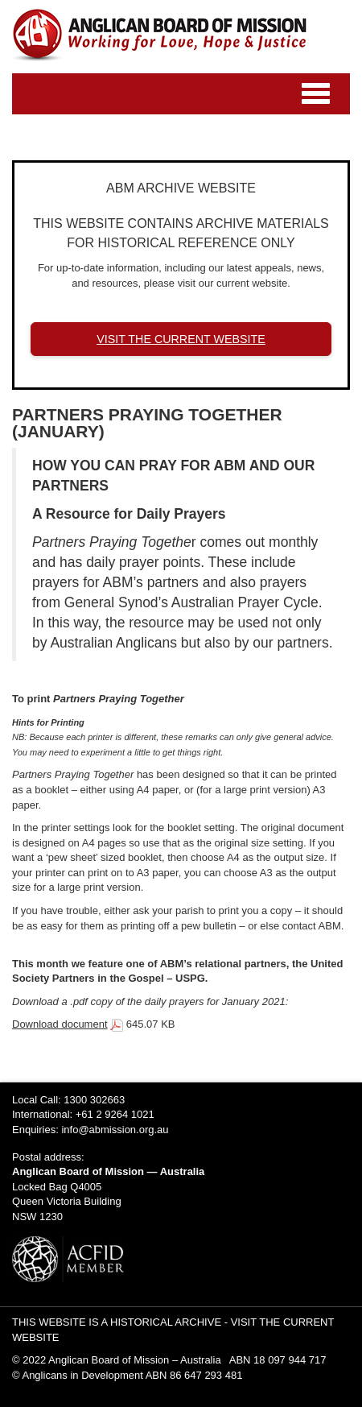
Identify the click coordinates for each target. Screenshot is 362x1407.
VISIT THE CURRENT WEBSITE (181, 339)
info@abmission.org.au (114, 1130)
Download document (60, 1024)
